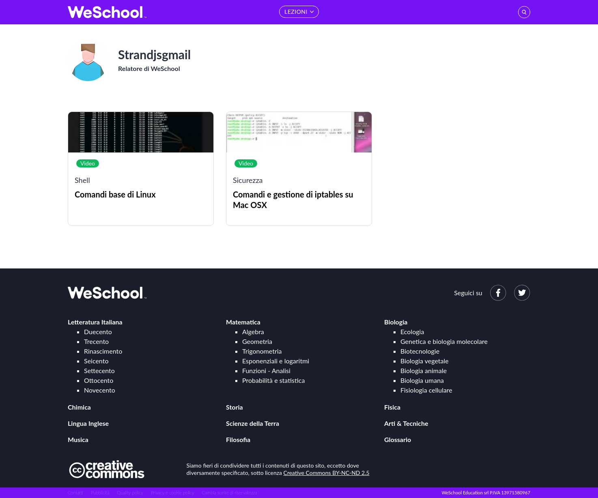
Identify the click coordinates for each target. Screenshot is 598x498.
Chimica (79, 407)
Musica (78, 439)
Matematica (243, 322)
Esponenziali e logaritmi (275, 361)
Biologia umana (422, 380)
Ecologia (412, 331)
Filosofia (238, 439)
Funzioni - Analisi (266, 370)
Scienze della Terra (252, 423)
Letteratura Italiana (95, 322)
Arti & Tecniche (406, 423)
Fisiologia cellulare (426, 390)
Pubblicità (100, 492)
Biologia (395, 322)
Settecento (99, 370)
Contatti (75, 492)
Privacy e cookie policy (172, 492)
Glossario (397, 439)
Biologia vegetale (424, 361)
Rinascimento (103, 351)
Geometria (257, 341)
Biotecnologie (419, 351)
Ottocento (98, 380)
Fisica (392, 407)
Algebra (253, 331)
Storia (234, 407)
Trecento (96, 341)
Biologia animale (423, 370)
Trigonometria (262, 351)
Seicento (96, 361)
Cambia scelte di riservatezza (229, 492)
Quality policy (130, 492)
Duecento (98, 331)
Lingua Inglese (88, 423)
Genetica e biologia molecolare (444, 341)
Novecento (99, 390)
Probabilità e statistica (273, 380)
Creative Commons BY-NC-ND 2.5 (327, 472)
